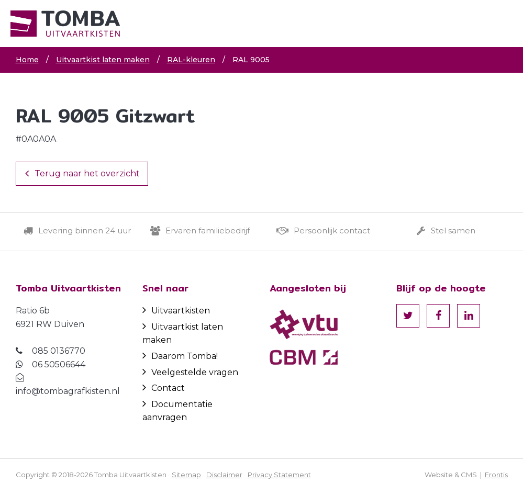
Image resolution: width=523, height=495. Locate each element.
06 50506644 (58, 364)
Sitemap (186, 474)
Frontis (496, 474)
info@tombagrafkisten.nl (68, 391)
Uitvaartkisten (176, 311)
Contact (163, 388)
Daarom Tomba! (180, 356)
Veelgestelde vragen (190, 372)
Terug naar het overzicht (82, 173)
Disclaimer (224, 474)
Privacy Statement (279, 474)
